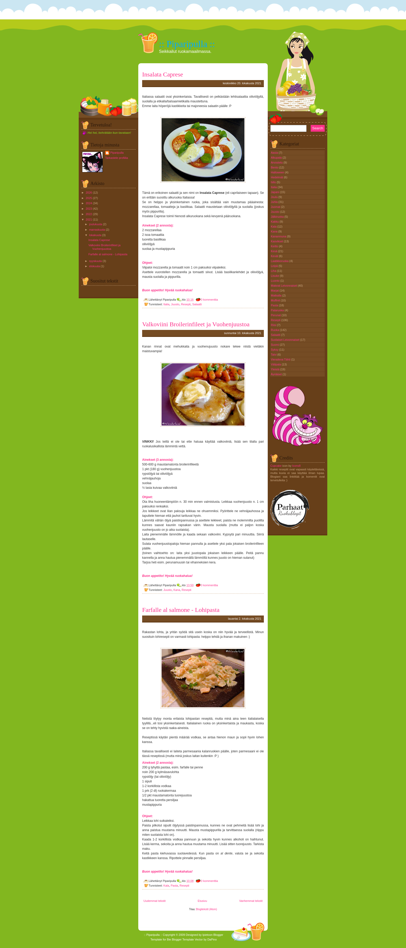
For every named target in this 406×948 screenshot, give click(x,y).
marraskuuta (97, 229)
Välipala (276, 364)
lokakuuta (95, 235)
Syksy (275, 349)
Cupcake (275, 465)
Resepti (186, 304)
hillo (274, 182)
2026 (89, 192)
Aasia (275, 152)
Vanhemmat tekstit (251, 900)
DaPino (212, 939)
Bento (275, 167)
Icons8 (296, 465)
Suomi (275, 344)
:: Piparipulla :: (187, 44)
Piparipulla (117, 152)
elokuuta (94, 266)
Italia (166, 304)
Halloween (278, 172)
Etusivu (202, 900)
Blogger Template (183, 939)
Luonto (275, 280)
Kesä (274, 251)
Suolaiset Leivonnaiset (285, 339)
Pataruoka (278, 310)
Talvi (274, 354)
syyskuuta (95, 261)
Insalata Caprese (99, 240)
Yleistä (275, 369)
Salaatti (197, 304)
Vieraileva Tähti (281, 359)
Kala (166, 885)
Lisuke (275, 275)
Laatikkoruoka (280, 261)
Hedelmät (277, 177)
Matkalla (276, 295)
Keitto (275, 246)
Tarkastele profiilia (116, 157)
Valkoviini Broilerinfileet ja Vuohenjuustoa (196, 324)
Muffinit (276, 300)
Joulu (274, 197)
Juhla (274, 201)
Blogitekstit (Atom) (206, 909)
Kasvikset (277, 241)
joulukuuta (95, 224)
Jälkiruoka (278, 216)
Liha (274, 270)
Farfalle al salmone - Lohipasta (107, 254)
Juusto (175, 304)
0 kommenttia (209, 299)
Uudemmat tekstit (154, 900)
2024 (89, 203)
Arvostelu (277, 162)
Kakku (275, 221)
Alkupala (276, 157)
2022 (89, 214)
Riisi (274, 325)
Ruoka (275, 329)
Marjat (275, 290)
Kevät (275, 256)
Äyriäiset (276, 374)
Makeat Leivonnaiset (284, 285)
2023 (89, 208)
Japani (275, 192)
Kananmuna (279, 236)
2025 (89, 198)
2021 (89, 219)
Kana (176, 589)
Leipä (275, 265)
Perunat (276, 315)
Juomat (276, 206)
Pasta (174, 885)
